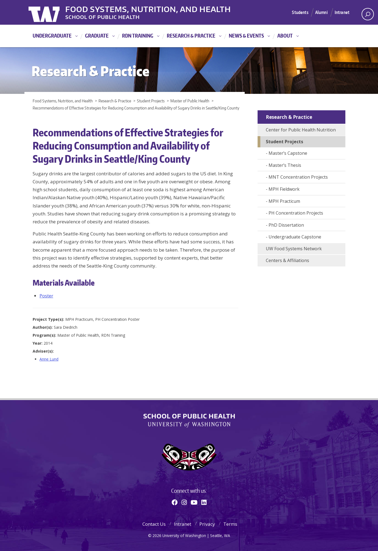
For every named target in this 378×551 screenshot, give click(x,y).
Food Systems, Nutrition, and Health (158, 8)
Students (297, 12)
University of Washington (51, 12)
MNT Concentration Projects (298, 177)
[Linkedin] (204, 502)
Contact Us (154, 524)
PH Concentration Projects (296, 213)
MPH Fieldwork (284, 189)
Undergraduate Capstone (295, 237)
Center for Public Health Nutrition (301, 130)
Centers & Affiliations (287, 260)
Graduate (97, 35)
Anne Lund (49, 359)
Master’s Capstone (288, 153)
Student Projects (284, 142)
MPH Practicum (284, 201)
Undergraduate (52, 35)
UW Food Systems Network (294, 249)
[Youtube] (194, 502)
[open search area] (368, 14)
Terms (230, 524)
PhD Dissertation (286, 225)
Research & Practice (191, 35)
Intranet (341, 12)
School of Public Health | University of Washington (189, 421)
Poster (46, 296)
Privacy (207, 524)
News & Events (246, 35)
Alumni (320, 12)
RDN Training (137, 35)
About (285, 35)
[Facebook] (175, 502)
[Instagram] (184, 502)
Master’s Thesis (285, 165)
